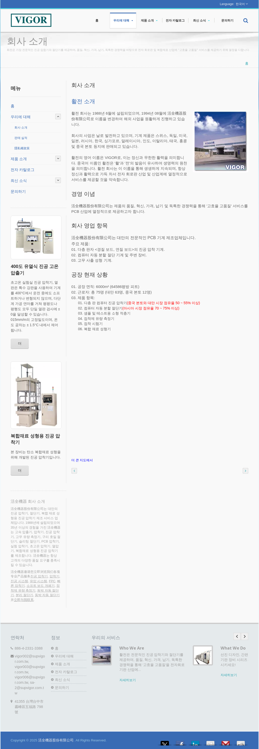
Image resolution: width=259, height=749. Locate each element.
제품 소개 (149, 20)
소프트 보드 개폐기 (41, 586)
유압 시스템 (38, 581)
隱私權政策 (22, 148)
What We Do (233, 648)
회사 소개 (20, 127)
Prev (237, 636)
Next (244, 636)
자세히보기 (127, 680)
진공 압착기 (39, 576)
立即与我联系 (24, 600)
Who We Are (131, 648)
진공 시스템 (19, 581)
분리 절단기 (24, 595)
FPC (52, 581)
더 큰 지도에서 (82, 460)
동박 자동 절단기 (47, 595)
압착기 (54, 576)
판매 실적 (20, 138)
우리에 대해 (123, 20)
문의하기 (227, 20)
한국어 (240, 4)
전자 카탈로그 (175, 20)
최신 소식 (201, 20)
